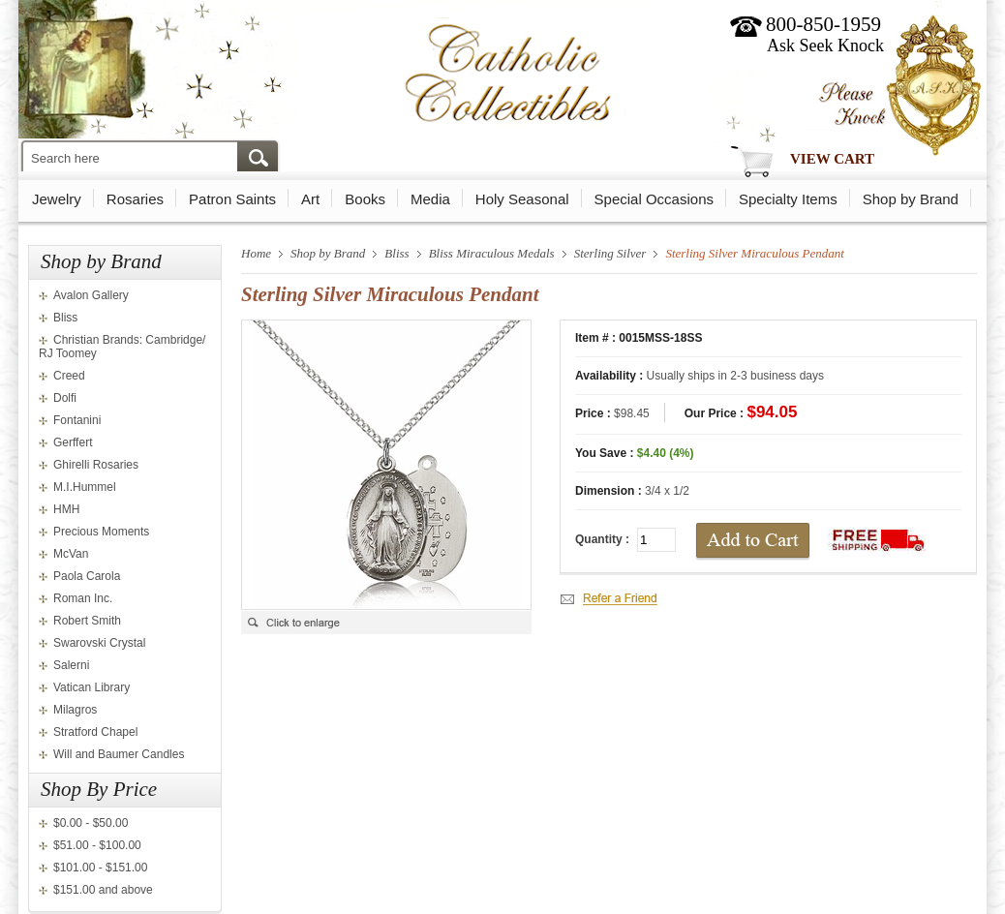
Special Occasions (654, 199)
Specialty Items (788, 199)
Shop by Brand (911, 199)
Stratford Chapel (95, 732)
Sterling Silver (610, 253)
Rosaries (135, 199)
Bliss (65, 317)
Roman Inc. (82, 598)
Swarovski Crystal (99, 643)
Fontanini (77, 420)
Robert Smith (87, 620)
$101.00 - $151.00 (100, 867)
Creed (69, 375)
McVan (70, 554)
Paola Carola (86, 576)
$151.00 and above (103, 890)
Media (430, 199)
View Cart (832, 159)
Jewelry (56, 199)
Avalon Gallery (91, 295)
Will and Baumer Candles (118, 754)
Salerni (71, 665)
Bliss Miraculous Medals (492, 253)
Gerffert (72, 442)
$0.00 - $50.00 (90, 823)
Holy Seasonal (522, 199)
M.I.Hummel (84, 487)
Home (256, 253)
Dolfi (64, 398)
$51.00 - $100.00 (97, 845)
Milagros (75, 709)
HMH (66, 509)
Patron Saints (232, 199)
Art (310, 199)
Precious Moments (101, 531)
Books (365, 199)
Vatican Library (91, 687)
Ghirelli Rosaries (95, 465)
